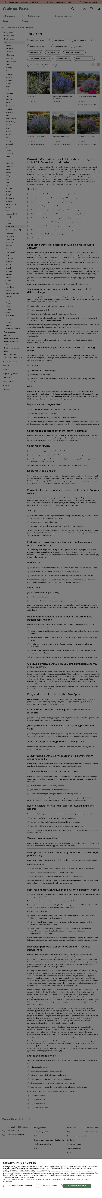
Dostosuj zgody (50, 1186)
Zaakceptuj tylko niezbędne (20, 1186)
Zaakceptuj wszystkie (77, 1186)
